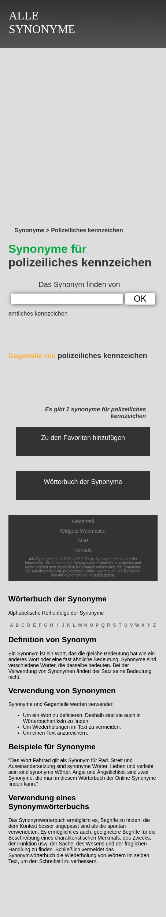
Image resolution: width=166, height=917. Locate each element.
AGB (83, 540)
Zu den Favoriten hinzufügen (83, 437)
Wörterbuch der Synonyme (83, 481)
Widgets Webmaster (83, 531)
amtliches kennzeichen (38, 313)
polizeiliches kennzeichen (77, 356)
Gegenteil (83, 521)
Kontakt (83, 550)
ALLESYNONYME (42, 22)
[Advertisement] (83, 135)
